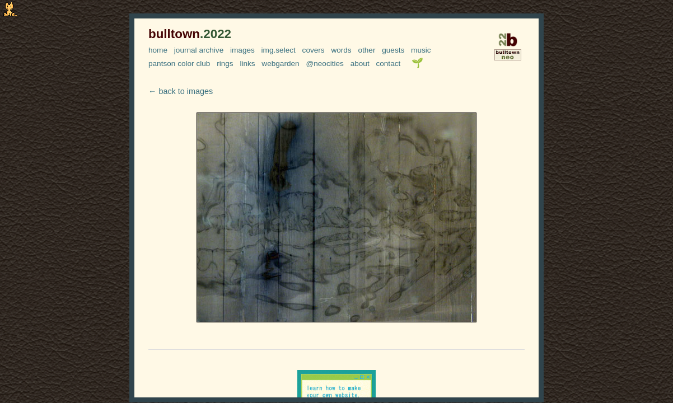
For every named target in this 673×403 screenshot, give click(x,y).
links (247, 63)
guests (393, 50)
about (360, 63)
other (366, 50)
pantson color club (179, 63)
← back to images (180, 91)
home (157, 50)
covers (313, 50)
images (242, 50)
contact (388, 63)
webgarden (280, 63)
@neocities (324, 63)
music (421, 50)
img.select (278, 50)
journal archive (198, 50)
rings (225, 63)
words (341, 50)
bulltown (189, 34)
